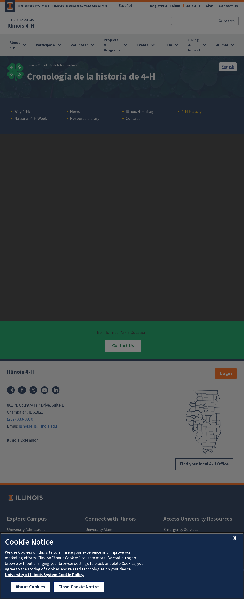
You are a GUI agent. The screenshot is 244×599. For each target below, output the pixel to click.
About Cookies (30, 587)
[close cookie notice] (234, 538)
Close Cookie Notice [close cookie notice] (78, 587)
